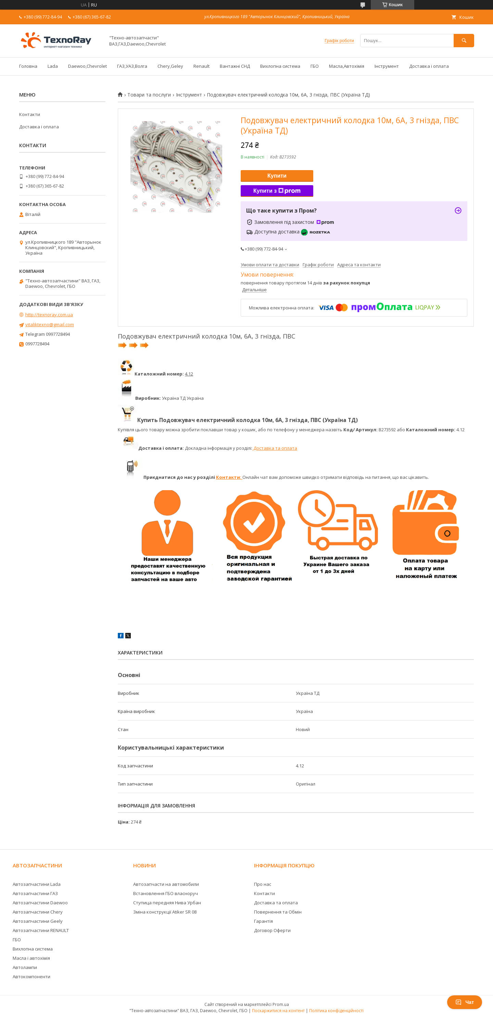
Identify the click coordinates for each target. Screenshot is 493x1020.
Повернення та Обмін (278, 912)
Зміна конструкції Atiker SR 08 (165, 912)
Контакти (29, 114)
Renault (201, 66)
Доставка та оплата (274, 448)
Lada (53, 66)
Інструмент (387, 66)
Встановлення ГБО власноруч (165, 893)
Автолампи (25, 967)
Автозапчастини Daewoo (40, 903)
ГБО (315, 66)
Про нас (262, 884)
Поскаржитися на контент (278, 1010)
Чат (464, 1002)
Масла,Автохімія (346, 66)
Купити (277, 176)
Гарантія (263, 921)
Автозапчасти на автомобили (166, 884)
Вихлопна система (280, 66)
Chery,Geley (170, 66)
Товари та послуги (149, 95)
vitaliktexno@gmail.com (49, 324)
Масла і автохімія (31, 958)
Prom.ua (281, 1004)
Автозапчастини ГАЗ (35, 893)
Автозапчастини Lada (37, 884)
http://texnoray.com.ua (49, 314)
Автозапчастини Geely (38, 921)
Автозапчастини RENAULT (41, 930)
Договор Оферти (272, 930)
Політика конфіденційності (336, 1010)
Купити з (277, 191)
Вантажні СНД (235, 66)
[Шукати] (464, 40)
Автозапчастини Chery (38, 912)
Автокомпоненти (31, 976)
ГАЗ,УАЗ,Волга (132, 66)
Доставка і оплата (429, 66)
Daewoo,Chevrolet (87, 66)
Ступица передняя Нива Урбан (167, 903)
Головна (28, 66)
